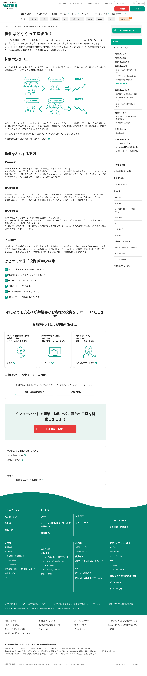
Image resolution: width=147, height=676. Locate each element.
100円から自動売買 (83, 573)
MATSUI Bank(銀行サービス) (89, 578)
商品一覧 (22, 19)
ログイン (137, 9)
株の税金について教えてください (22, 280)
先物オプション (77, 19)
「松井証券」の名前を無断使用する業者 (122, 621)
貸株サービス (120, 217)
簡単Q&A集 (120, 133)
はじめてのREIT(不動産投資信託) (127, 152)
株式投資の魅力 (120, 58)
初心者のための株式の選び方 (126, 76)
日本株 (34, 19)
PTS (116, 223)
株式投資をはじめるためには (126, 94)
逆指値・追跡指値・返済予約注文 (127, 248)
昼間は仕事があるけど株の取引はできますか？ (27, 269)
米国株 (44, 19)
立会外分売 (119, 229)
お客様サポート (118, 14)
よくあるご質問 (76, 3)
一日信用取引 (12, 565)
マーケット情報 (101, 14)
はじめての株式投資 (121, 48)
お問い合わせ (62, 3)
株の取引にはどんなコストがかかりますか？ (26, 275)
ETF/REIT (118, 235)
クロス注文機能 (120, 259)
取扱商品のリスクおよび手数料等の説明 (122, 625)
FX (65, 19)
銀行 (111, 19)
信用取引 (118, 203)
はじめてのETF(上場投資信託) (127, 147)
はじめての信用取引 (123, 143)
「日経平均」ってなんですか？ (21, 286)
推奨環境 (111, 629)
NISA (90, 19)
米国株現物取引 (81, 547)
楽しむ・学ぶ (42, 14)
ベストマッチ (120, 253)
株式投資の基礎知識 (122, 62)
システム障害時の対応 (13, 625)
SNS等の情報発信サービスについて (17, 633)
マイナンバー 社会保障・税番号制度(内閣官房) (113, 604)
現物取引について (14, 460)
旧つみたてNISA (118, 570)
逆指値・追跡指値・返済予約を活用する (126, 118)
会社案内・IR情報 (92, 3)
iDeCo (100, 19)
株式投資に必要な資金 (124, 80)
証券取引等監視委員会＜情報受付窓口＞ (71, 604)
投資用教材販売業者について (49, 625)
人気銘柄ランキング (121, 184)
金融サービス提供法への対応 (15, 629)
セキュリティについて (82, 621)
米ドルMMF (115, 582)
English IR (108, 3)
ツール (74, 14)
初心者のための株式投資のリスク (126, 105)
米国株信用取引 (81, 551)
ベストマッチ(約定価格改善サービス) (56, 561)
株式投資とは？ (120, 54)
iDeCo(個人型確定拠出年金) (123, 576)
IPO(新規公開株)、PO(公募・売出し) (126, 210)
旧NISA (114, 565)
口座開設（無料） (55, 429)
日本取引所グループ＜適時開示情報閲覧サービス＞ (27, 604)
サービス (63, 14)
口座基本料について (15, 455)
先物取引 (113, 547)
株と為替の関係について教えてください (24, 292)
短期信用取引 (12, 560)
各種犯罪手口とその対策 (48, 621)
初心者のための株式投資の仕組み (126, 71)
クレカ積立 (124, 19)
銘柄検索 (141, 3)
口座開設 (122, 9)
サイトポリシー (44, 629)
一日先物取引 (115, 551)
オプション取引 (116, 556)
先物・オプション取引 (120, 543)
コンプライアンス (80, 625)
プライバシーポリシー (82, 629)
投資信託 (55, 19)
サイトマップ (116, 589)
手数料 (54, 14)
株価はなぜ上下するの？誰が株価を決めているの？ (26, 139)
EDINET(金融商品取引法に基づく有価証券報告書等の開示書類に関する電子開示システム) (43, 608)
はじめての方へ (27, 14)
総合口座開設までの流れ (123, 171)
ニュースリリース (118, 520)
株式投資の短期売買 (123, 123)
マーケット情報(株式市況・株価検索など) (24, 480)
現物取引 (118, 197)
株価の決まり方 (121, 83)
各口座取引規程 (10, 621)
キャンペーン (87, 14)
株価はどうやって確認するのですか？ (24, 297)
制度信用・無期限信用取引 (16, 556)
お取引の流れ (119, 178)
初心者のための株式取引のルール (126, 99)
